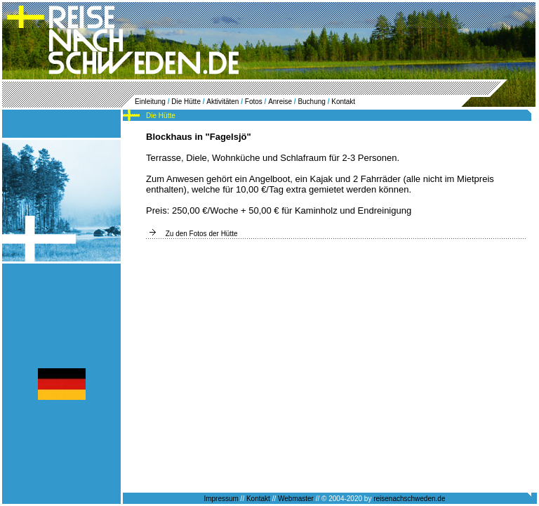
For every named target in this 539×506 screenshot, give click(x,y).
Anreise (280, 101)
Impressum (221, 498)
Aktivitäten (222, 101)
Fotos (253, 101)
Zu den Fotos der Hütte (202, 234)
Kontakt (343, 101)
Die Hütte (186, 101)
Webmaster (296, 498)
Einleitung (150, 101)
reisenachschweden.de (409, 498)
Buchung (311, 101)
